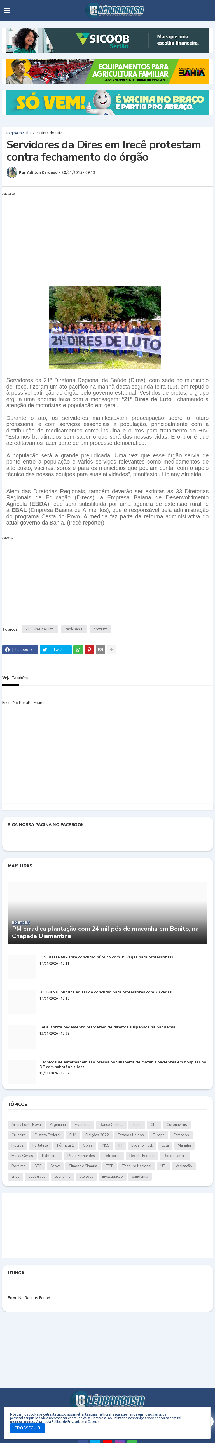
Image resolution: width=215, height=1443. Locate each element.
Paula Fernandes (81, 1155)
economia (63, 1176)
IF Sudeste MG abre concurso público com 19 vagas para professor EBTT (109, 957)
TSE (109, 1166)
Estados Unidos (131, 1135)
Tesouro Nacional (136, 1166)
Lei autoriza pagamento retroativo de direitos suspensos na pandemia (107, 1027)
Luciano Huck (142, 1145)
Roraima (18, 1166)
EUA (72, 1135)
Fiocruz (17, 1145)
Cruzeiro (18, 1135)
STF (37, 1166)
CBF (154, 1124)
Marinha (184, 1145)
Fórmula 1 (65, 1145)
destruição (37, 1176)
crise (15, 1176)
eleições (86, 1176)
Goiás (88, 1145)
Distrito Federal (47, 1135)
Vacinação (184, 1166)
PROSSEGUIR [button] (27, 1428)
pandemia (140, 1176)
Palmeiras (50, 1155)
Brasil (137, 1124)
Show (55, 1166)
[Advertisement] (102, 236)
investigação (112, 1176)
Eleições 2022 (97, 1135)
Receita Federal (142, 1155)
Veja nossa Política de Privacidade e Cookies (67, 1421)
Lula (165, 1145)
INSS (105, 1145)
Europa (159, 1135)
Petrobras (112, 1155)
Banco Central (111, 1124)
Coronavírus (177, 1124)
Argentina (58, 1124)
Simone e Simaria (83, 1166)
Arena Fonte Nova (26, 1124)
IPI (120, 1145)
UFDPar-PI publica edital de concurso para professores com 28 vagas (105, 992)
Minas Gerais (22, 1155)
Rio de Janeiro (175, 1155)
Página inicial (17, 133)
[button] (7, 10)
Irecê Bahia (74, 629)
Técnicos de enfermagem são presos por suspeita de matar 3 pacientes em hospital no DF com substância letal (122, 1065)
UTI (163, 1166)
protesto (101, 629)
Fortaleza (40, 1145)
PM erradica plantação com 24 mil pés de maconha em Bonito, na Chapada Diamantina (105, 932)
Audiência (83, 1124)
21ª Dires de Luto (47, 133)
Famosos (181, 1135)
